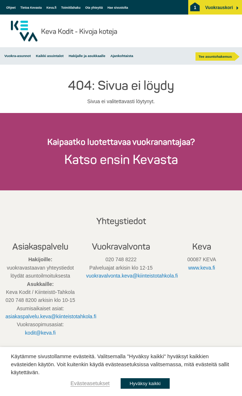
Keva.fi (51, 7)
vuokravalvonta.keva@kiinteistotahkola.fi (132, 276)
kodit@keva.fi (40, 333)
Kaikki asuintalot (50, 56)
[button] (219, 7)
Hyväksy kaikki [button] (145, 383)
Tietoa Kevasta (31, 7)
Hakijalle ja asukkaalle (87, 56)
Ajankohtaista (121, 56)
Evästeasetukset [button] (90, 383)
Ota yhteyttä (93, 7)
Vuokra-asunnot (17, 56)
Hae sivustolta (118, 7)
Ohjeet (11, 7)
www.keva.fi (201, 268)
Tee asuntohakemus (215, 56)
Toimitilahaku (70, 7)
